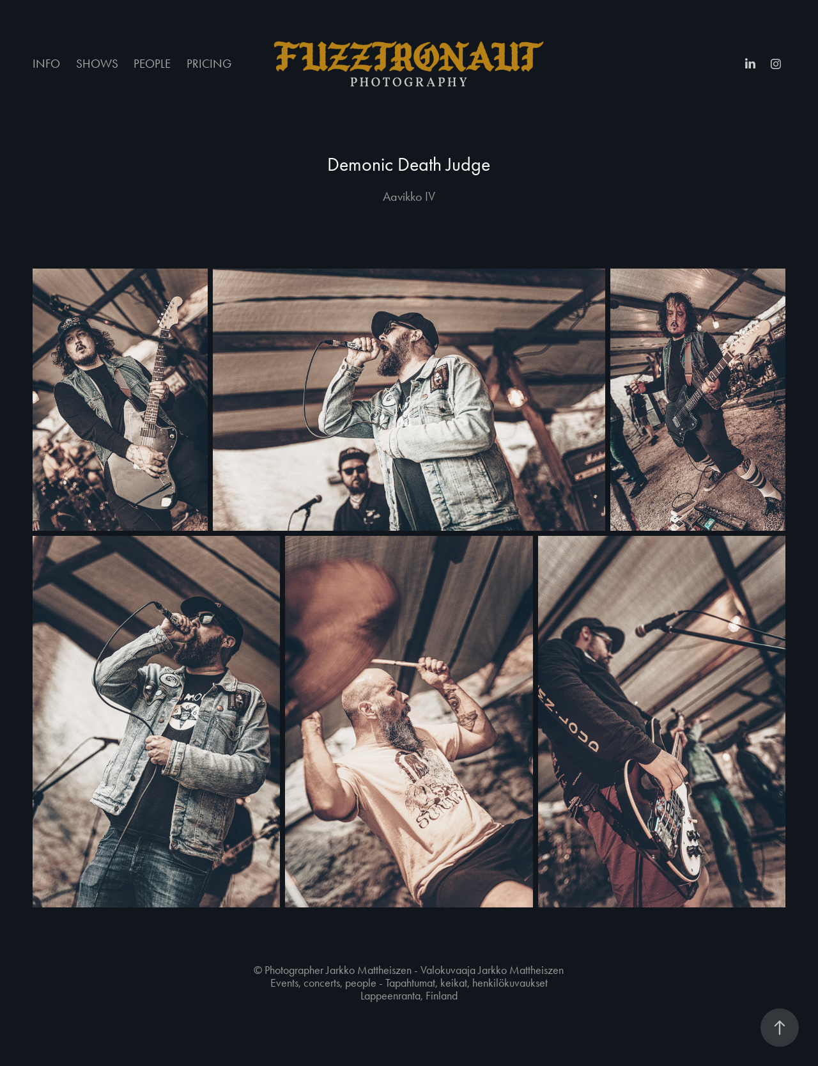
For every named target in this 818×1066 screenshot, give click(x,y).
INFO (46, 63)
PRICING (209, 63)
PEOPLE (152, 63)
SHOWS (97, 63)
